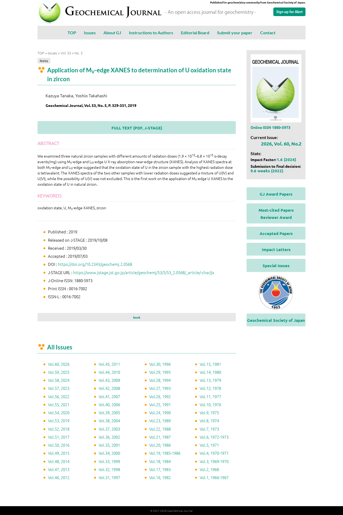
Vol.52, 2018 (58, 429)
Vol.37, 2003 (109, 429)
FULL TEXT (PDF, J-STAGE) (136, 127)
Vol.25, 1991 (160, 404)
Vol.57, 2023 (58, 388)
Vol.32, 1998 (109, 469)
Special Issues (276, 265)
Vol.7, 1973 (209, 429)
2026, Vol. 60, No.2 (281, 143)
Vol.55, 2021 (58, 404)
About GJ (112, 32)
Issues (90, 32)
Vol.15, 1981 (210, 364)
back (136, 317)
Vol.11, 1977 (210, 396)
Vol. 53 (66, 52)
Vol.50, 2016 (58, 445)
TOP (72, 32)
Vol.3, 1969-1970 (214, 461)
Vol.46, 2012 (58, 477)
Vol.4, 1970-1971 (214, 453)
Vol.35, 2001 (109, 445)
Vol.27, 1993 (160, 388)
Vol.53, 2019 (58, 420)
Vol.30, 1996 (160, 364)
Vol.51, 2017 (58, 437)
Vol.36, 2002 (109, 437)
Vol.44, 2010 (109, 372)
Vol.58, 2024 (58, 380)
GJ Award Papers (276, 194)
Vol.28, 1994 (160, 380)
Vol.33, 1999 (109, 461)
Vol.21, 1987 (160, 437)
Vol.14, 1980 (210, 372)
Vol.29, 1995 (160, 372)
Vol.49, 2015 (58, 453)
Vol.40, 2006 (109, 404)
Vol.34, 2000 (109, 453)
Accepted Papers (276, 233)
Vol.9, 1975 (209, 412)
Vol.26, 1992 (160, 396)
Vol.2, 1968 (209, 469)
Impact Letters (276, 249)
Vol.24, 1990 (160, 412)
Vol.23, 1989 (160, 420)
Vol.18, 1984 (160, 461)
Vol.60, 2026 (58, 364)
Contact (267, 32)
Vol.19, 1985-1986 (164, 453)
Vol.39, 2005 (109, 412)
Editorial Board (195, 32)
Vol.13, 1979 (210, 380)
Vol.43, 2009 (109, 380)
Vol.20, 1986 (160, 445)
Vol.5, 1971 (209, 445)
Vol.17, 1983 (160, 469)
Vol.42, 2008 (109, 388)
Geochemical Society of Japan (276, 320)
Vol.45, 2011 (109, 364)
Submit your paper (234, 32)
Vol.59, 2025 (58, 372)
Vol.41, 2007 (109, 396)
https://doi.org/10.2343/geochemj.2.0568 (95, 264)
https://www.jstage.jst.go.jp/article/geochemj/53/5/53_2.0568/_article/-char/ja (143, 272)
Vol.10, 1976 (210, 404)
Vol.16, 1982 (160, 477)
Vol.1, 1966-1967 (214, 477)
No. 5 (78, 52)
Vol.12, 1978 (210, 388)
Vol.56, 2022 (58, 396)
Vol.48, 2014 (58, 461)
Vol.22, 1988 (160, 429)
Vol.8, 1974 (209, 420)
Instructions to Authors (151, 32)
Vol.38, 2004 (109, 420)
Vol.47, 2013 (58, 469)
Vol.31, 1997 (109, 477)
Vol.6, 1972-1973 (214, 437)
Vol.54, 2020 (58, 412)
